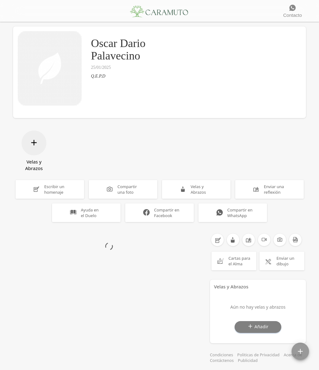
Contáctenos (222, 360)
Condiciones (221, 355)
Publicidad (248, 360)
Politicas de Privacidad (258, 355)
